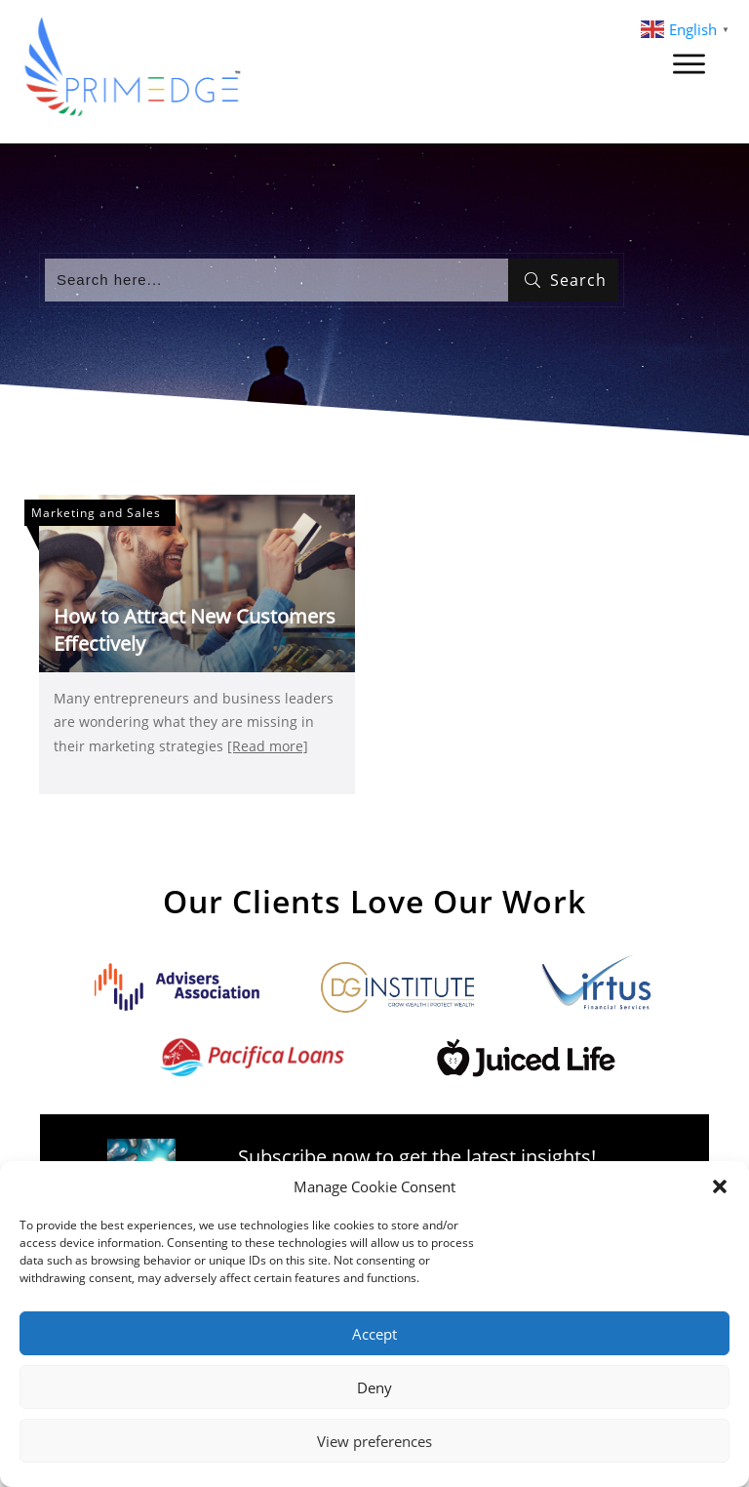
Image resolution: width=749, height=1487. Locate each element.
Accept (374, 1334)
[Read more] (267, 746)
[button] (719, 1186)
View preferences (374, 1441)
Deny (374, 1387)
